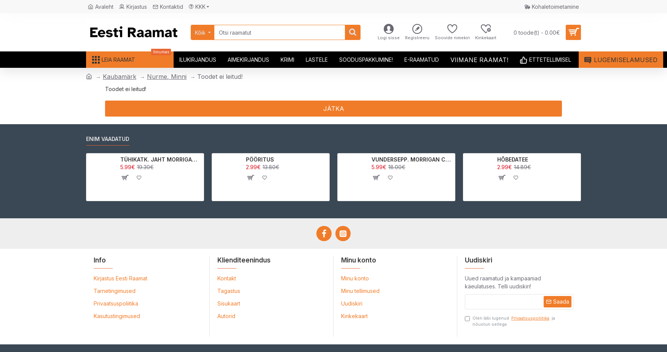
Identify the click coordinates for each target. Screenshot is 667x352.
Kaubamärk (119, 76)
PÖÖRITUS (260, 159)
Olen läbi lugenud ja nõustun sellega (510, 321)
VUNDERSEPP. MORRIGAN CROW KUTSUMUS (412, 159)
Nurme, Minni (167, 76)
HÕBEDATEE (512, 159)
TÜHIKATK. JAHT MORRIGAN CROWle (160, 159)
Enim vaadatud (107, 139)
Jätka (333, 108)
